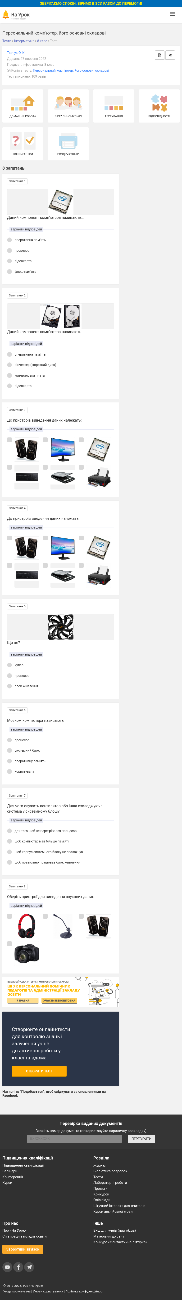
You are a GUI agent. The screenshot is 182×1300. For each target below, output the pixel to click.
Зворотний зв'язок (22, 1249)
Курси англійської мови (113, 1211)
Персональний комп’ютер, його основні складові (71, 70)
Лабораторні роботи (110, 1183)
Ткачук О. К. (16, 53)
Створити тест (39, 1071)
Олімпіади (101, 1200)
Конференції (12, 1177)
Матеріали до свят (108, 1236)
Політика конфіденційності (84, 1291)
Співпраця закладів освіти (24, 1236)
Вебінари (9, 1171)
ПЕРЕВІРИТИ (141, 1139)
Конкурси (101, 1194)
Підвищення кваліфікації (23, 1165)
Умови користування (48, 1291)
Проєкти (100, 1188)
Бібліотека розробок (110, 1171)
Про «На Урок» (14, 1230)
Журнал (99, 1165)
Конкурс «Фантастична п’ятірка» (120, 1242)
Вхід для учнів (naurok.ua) (114, 1230)
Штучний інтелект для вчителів (119, 1206)
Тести (98, 1177)
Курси (7, 1183)
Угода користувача (17, 1291)
